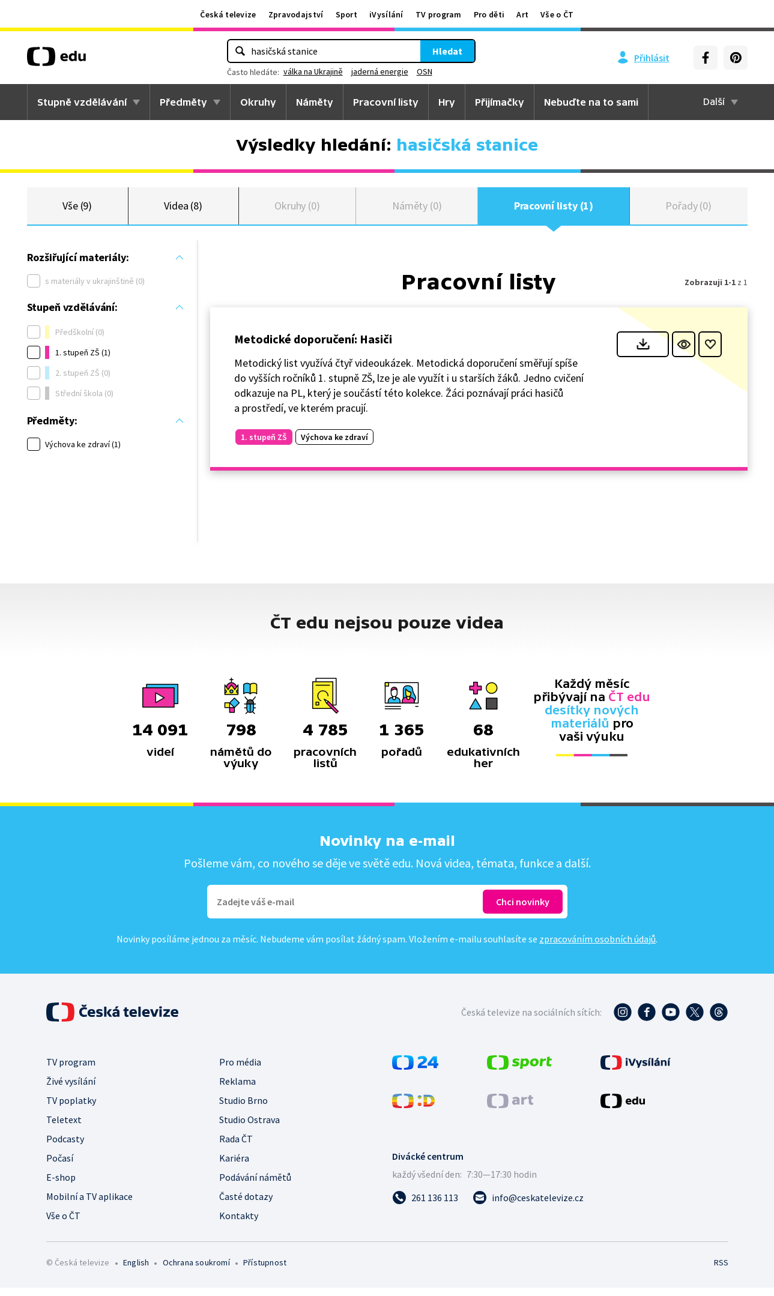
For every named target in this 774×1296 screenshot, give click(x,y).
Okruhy (258, 102)
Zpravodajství (296, 14)
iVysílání (386, 14)
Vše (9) (77, 210)
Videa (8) (183, 210)
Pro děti (489, 14)
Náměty (314, 102)
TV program (439, 14)
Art (522, 14)
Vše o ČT (556, 14)
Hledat (447, 51)
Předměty (183, 102)
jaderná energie (379, 71)
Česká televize (228, 14)
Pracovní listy (386, 102)
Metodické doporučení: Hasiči (313, 347)
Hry (446, 102)
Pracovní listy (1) (554, 210)
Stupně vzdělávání (82, 102)
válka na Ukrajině (313, 71)
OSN (424, 71)
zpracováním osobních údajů (597, 947)
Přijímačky (499, 102)
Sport (347, 14)
